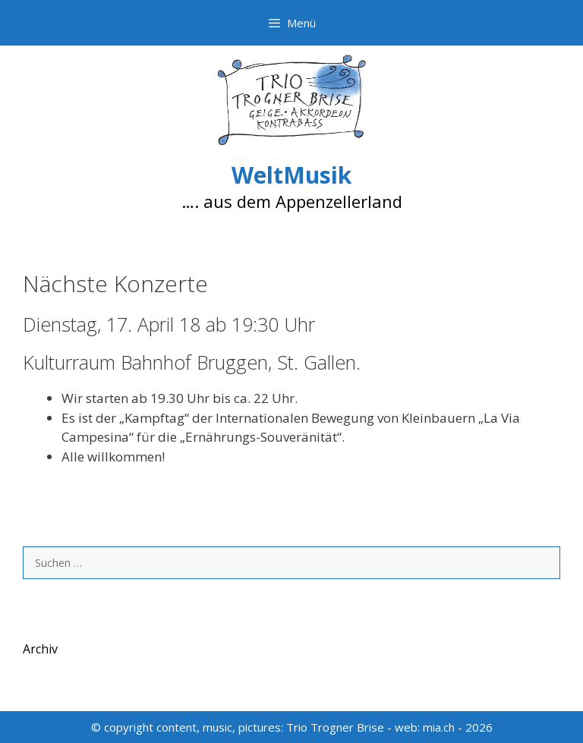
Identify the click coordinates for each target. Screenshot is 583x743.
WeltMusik (291, 174)
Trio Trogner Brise (335, 727)
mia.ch (439, 727)
